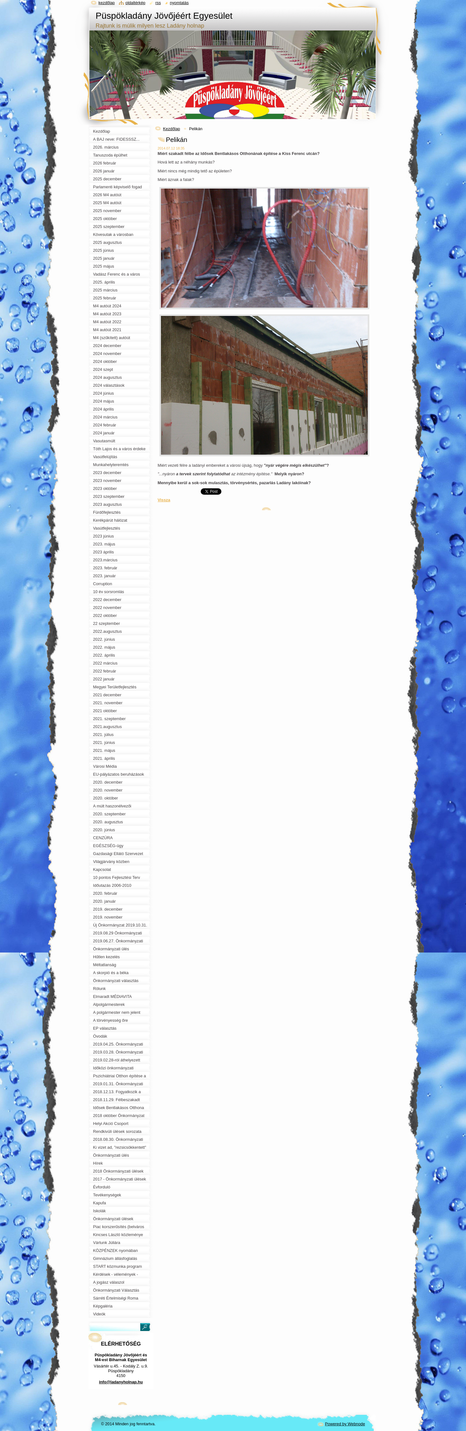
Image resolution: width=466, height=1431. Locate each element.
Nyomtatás (179, 2)
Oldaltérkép (135, 2)
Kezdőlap (171, 128)
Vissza (164, 500)
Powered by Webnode (345, 1423)
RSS (158, 2)
